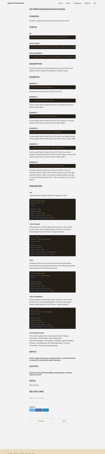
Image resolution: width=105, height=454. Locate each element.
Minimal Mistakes (35, 450)
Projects (87, 3)
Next (64, 435)
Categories (77, 3)
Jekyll (28, 450)
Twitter (15, 447)
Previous (41, 435)
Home (60, 3)
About (68, 3)
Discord (28, 447)
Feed (33, 447)
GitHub (22, 447)
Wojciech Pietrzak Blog (15, 3)
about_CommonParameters (51, 359)
